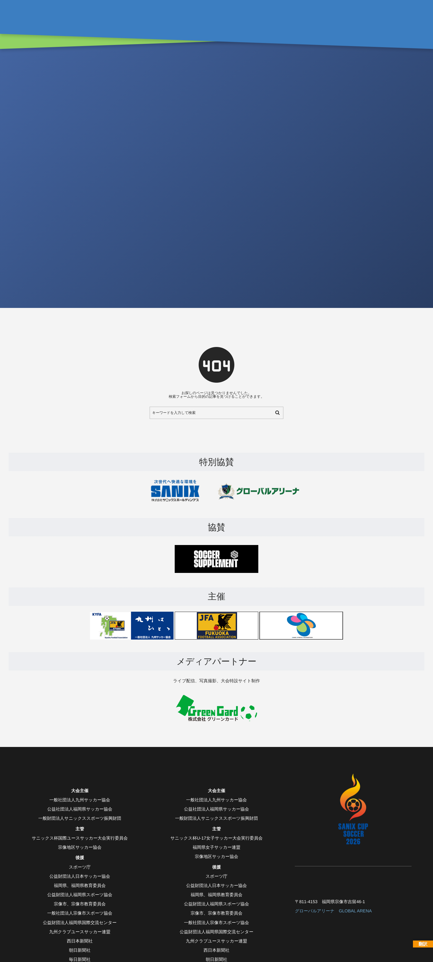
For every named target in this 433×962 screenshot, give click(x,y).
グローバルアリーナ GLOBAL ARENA (333, 911)
